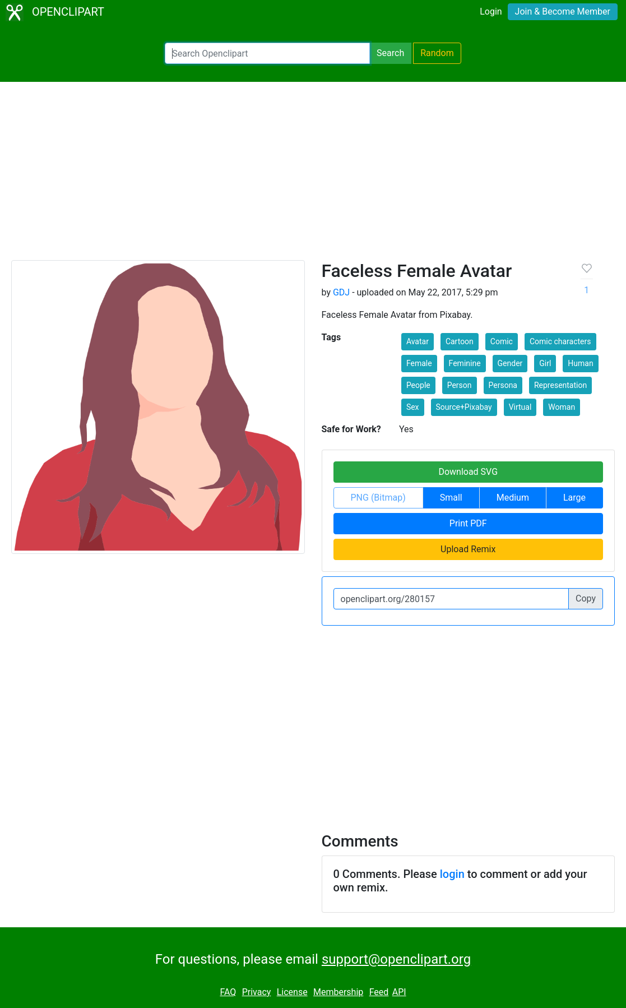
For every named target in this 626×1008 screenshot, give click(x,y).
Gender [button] (510, 363)
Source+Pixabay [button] (464, 407)
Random (437, 53)
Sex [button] (412, 407)
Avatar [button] (417, 341)
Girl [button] (545, 363)
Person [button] (459, 385)
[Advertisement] (313, 176)
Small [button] (451, 497)
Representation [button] (560, 385)
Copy (586, 598)
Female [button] (419, 363)
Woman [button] (561, 407)
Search (390, 53)
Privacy (256, 992)
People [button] (418, 385)
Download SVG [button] (468, 471)
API (399, 992)
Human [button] (580, 363)
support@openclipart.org (396, 959)
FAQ (228, 992)
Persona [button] (503, 385)
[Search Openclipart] (267, 53)
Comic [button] (501, 341)
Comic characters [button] (560, 341)
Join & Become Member (562, 11)
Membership (338, 992)
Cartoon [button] (460, 341)
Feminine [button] (465, 363)
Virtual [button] (520, 407)
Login (491, 11)
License (292, 992)
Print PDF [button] (468, 523)
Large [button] (574, 497)
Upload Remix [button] (467, 549)
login (452, 874)
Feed (379, 992)
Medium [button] (513, 497)
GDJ (341, 292)
